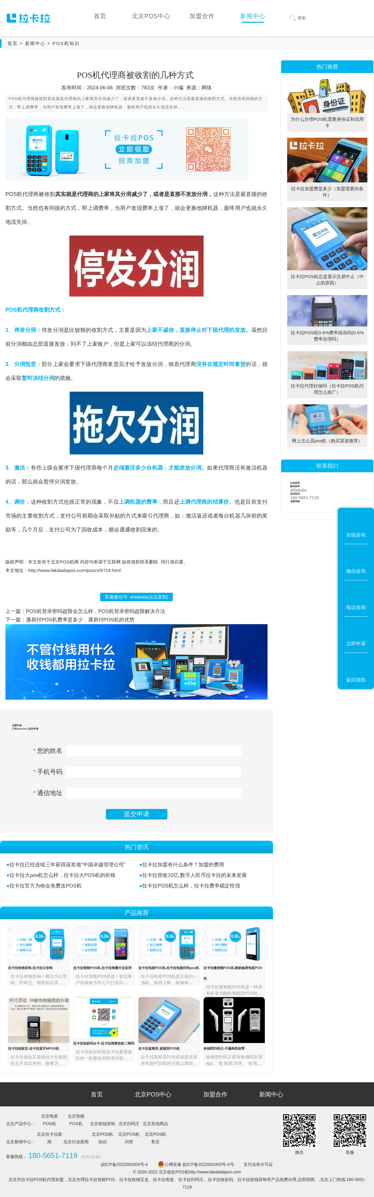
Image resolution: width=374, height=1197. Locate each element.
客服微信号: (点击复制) (136, 596)
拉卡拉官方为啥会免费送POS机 (45, 886)
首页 (13, 43)
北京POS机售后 (155, 1138)
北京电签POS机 (49, 1120)
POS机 (13, 194)
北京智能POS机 (76, 1120)
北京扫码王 (129, 1123)
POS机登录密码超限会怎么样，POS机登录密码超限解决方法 (95, 611)
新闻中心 (35, 43)
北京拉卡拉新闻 (49, 1138)
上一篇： (15, 611)
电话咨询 (327, 496)
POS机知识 (66, 43)
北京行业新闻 (76, 1141)
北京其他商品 (155, 1123)
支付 (262, 502)
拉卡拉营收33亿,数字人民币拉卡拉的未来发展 (194, 875)
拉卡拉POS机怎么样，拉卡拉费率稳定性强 (191, 886)
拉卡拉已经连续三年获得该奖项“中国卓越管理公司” (67, 865)
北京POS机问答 (129, 1138)
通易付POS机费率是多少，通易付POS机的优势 (80, 620)
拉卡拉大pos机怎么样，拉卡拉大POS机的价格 (62, 875)
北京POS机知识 (102, 1138)
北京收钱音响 (102, 1123)
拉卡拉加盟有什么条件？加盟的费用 (183, 865)
